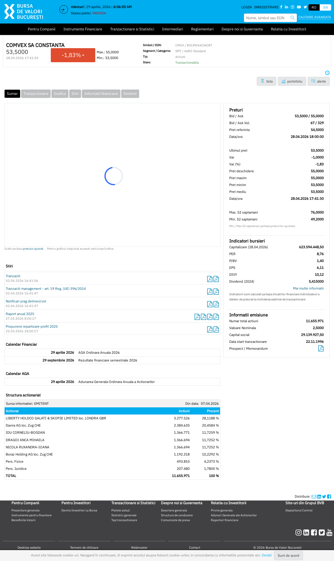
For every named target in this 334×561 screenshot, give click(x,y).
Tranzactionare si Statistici (132, 29)
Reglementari (202, 29)
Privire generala (222, 510)
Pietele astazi (120, 510)
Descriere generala (174, 510)
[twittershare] (324, 496)
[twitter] (323, 532)
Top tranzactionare (124, 520)
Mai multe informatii (308, 288)
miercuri (77, 7)
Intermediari (172, 29)
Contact (194, 548)
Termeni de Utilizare (84, 548)
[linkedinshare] (319, 496)
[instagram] (299, 532)
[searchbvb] (292, 17)
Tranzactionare (36, 93)
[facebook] (315, 532)
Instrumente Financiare (82, 29)
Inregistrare (266, 7)
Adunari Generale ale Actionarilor (234, 515)
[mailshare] (314, 496)
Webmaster (139, 548)
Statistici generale (124, 515)
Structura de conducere (177, 515)
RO (314, 7)
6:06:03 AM (122, 7)
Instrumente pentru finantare (31, 515)
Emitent (130, 93)
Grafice (60, 93)
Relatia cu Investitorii (288, 29)
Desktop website (29, 548)
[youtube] (330, 532)
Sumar (12, 93)
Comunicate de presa (175, 520)
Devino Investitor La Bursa (79, 510)
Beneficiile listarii (23, 520)
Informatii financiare (101, 93)
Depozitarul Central (299, 510)
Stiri (75, 93)
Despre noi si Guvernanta (242, 29)
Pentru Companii (41, 29)
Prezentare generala (25, 510)
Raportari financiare (224, 520)
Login (246, 7)
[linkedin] (307, 532)
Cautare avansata (314, 17)
